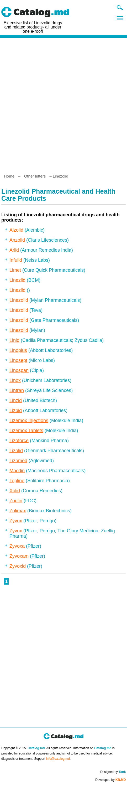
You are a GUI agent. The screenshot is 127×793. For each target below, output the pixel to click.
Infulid (15, 260)
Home (9, 176)
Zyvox (15, 520)
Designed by (113, 772)
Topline (16, 480)
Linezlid (17, 280)
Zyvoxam (19, 556)
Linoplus (18, 350)
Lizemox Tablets (26, 430)
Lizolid (16, 450)
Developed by (110, 780)
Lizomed (18, 460)
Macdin (17, 470)
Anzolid (17, 240)
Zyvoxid (17, 566)
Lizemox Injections (28, 420)
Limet (15, 270)
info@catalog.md (58, 759)
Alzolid (16, 230)
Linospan (19, 370)
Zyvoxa (17, 546)
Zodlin (15, 500)
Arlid (14, 250)
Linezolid (18, 300)
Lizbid (15, 410)
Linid (14, 340)
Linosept (18, 360)
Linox (15, 380)
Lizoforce (19, 440)
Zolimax (17, 510)
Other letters (35, 176)
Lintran (16, 390)
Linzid (15, 400)
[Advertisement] (63, 104)
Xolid (14, 490)
